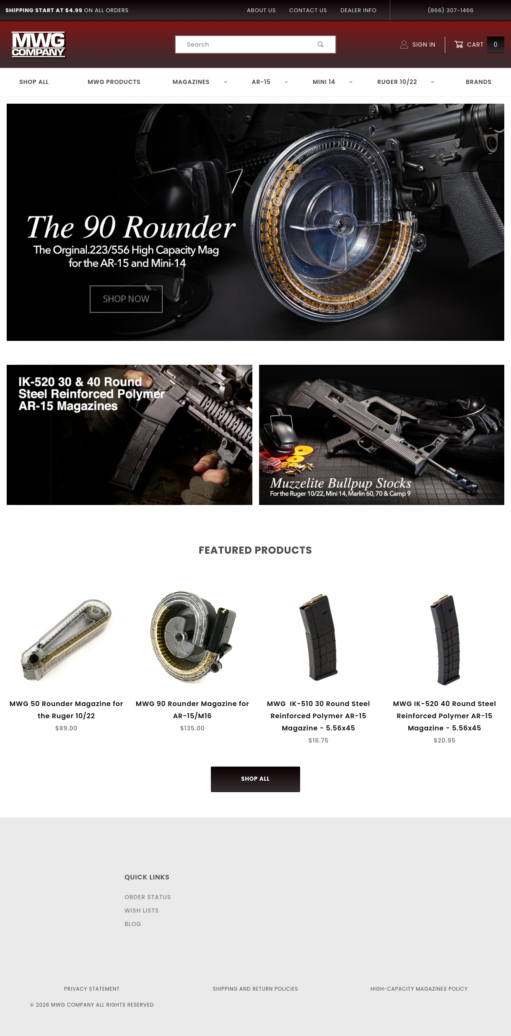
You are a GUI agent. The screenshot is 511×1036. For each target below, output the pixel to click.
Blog (133, 924)
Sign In (418, 44)
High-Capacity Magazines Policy (419, 988)
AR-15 (270, 82)
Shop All (34, 82)
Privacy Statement (91, 988)
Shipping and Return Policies (255, 988)
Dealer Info (358, 10)
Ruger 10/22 (406, 82)
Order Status (148, 897)
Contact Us (308, 10)
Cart (479, 44)
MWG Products (114, 82)
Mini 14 (333, 82)
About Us (261, 10)
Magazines (200, 82)
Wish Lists (142, 910)
